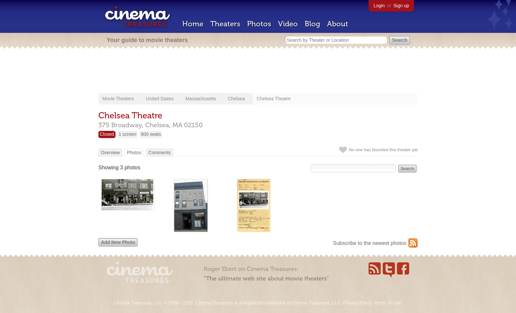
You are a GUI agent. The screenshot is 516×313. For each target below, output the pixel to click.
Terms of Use (387, 302)
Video (288, 23)
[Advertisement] (258, 71)
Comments (159, 152)
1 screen (128, 134)
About (337, 23)
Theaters (225, 23)
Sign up (401, 5)
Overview (110, 152)
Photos (259, 23)
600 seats (151, 134)
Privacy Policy (357, 302)
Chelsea (236, 98)
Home (192, 23)
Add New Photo (118, 242)
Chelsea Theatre (274, 98)
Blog (312, 23)
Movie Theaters (118, 98)
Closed (107, 134)
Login (379, 5)
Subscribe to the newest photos (369, 243)
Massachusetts (200, 98)
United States (159, 98)
